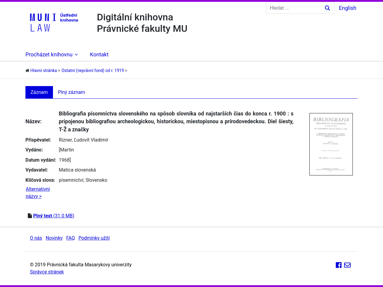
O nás (36, 238)
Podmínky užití (94, 238)
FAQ (70, 238)
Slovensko (96, 180)
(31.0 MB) (53, 216)
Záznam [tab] (39, 92)
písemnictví (71, 180)
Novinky (54, 238)
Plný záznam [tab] (71, 92)
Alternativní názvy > (38, 192)
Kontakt (99, 54)
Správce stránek (47, 272)
